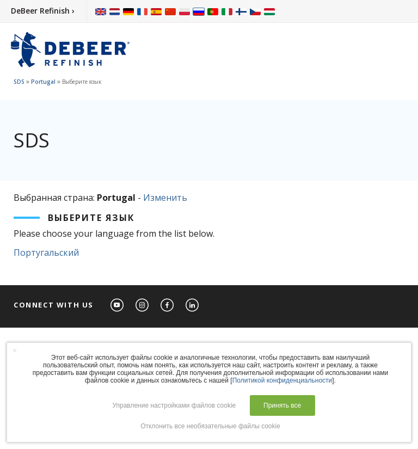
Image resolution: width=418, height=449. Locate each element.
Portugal (43, 81)
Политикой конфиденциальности (282, 380)
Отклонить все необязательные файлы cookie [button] (210, 426)
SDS (19, 81)
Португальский (46, 253)
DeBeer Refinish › (43, 10)
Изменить (165, 198)
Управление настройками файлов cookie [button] (174, 405)
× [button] (15, 350)
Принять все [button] (282, 405)
